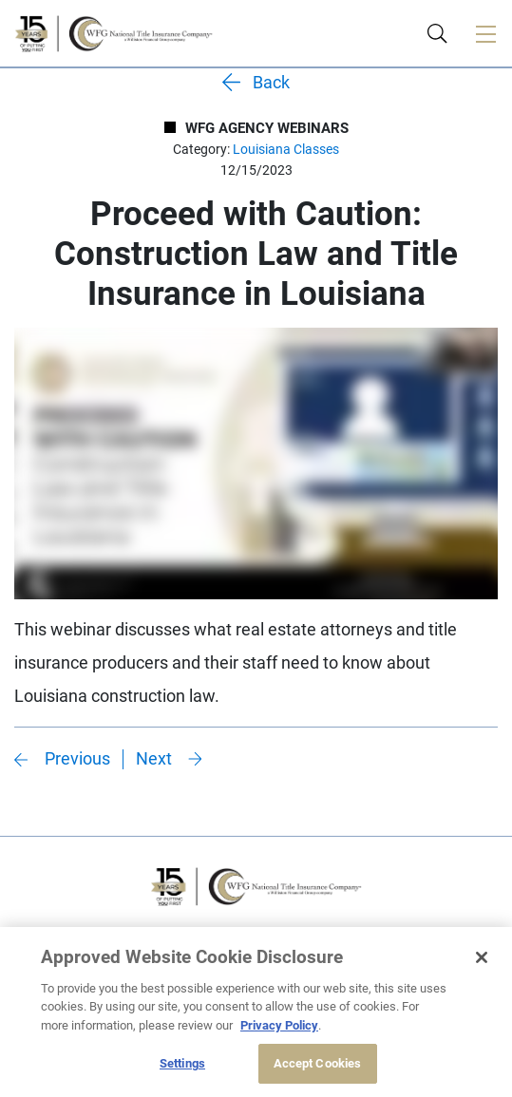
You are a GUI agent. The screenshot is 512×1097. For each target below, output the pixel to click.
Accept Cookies (318, 1063)
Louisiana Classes (286, 149)
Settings (182, 1063)
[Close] (482, 957)
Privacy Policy (279, 1025)
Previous (77, 758)
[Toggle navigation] (485, 33)
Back (271, 82)
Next (154, 758)
